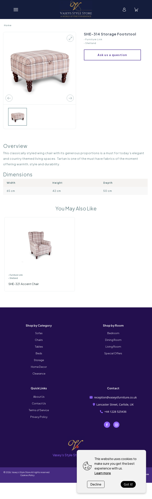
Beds (39, 353)
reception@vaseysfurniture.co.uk (113, 397)
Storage (39, 360)
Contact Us (39, 403)
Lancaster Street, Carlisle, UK (113, 404)
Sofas (39, 333)
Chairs (39, 339)
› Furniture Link (93, 39)
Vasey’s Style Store (21, 472)
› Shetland (90, 43)
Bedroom (113, 333)
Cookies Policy (26, 475)
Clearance (38, 373)
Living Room (113, 346)
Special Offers (113, 353)
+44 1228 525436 (113, 412)
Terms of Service (39, 410)
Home (7, 25)
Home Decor (39, 366)
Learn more (102, 473)
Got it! (128, 484)
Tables (39, 346)
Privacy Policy (39, 416)
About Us (39, 396)
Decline (95, 484)
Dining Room (113, 339)
